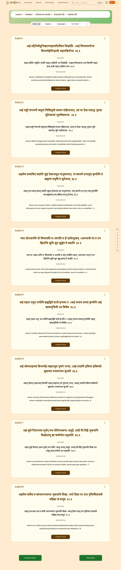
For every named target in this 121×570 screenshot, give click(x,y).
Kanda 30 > (60, 14)
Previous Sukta (30, 558)
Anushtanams (63, 3)
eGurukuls (28, 3)
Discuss (39, 3)
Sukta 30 (72, 14)
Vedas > (29, 14)
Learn (19, 3)
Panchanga (49, 3)
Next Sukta (91, 558)
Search (100, 3)
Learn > (19, 14)
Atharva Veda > (43, 14)
